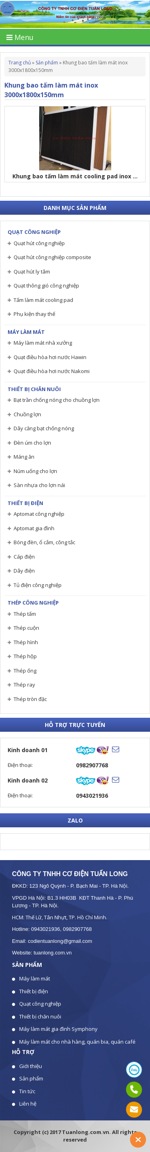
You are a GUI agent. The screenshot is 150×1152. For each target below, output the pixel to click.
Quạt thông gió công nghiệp (46, 285)
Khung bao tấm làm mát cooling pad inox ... (75, 176)
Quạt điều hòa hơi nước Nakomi (52, 371)
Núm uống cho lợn (35, 471)
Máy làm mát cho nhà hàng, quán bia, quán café (77, 1041)
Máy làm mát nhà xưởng (43, 342)
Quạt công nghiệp (34, 232)
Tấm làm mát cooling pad (43, 299)
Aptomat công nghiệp (39, 513)
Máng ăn (24, 456)
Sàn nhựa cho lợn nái (39, 485)
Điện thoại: (20, 765)
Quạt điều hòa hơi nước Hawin (50, 357)
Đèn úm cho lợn (32, 442)
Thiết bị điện (25, 503)
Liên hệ (27, 1103)
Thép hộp (25, 656)
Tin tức (27, 1091)
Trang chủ (19, 62)
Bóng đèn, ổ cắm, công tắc (44, 542)
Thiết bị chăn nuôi (34, 389)
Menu (20, 37)
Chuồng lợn (27, 414)
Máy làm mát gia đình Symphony (58, 1028)
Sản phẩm (47, 62)
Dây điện (24, 570)
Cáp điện (24, 556)
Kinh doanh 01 (28, 750)
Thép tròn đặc (30, 699)
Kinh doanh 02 (28, 780)
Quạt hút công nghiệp (39, 243)
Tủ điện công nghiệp (38, 585)
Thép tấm (25, 613)
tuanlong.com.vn (53, 953)
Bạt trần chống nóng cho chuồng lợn (57, 399)
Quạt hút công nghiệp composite (52, 257)
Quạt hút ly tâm (32, 271)
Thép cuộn (26, 627)
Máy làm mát (26, 331)
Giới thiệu (30, 1066)
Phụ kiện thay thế (34, 313)
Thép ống (25, 670)
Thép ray (24, 684)
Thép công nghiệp (33, 602)
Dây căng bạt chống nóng (44, 428)
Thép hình (26, 642)
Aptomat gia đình (34, 528)
